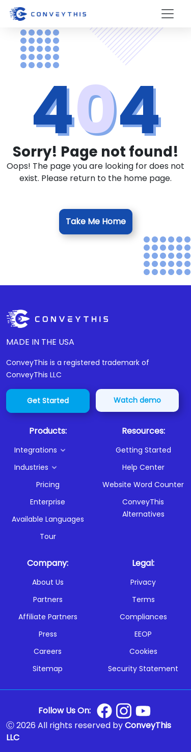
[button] (52, 450)
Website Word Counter (143, 484)
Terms (143, 599)
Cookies (143, 651)
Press (48, 634)
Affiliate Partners (47, 617)
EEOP (143, 634)
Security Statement (143, 669)
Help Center (143, 467)
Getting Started (143, 450)
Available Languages (48, 519)
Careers (48, 651)
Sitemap (48, 669)
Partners (48, 599)
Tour (48, 536)
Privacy (143, 582)
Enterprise (47, 502)
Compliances (143, 617)
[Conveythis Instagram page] (123, 710)
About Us (48, 582)
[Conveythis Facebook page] (104, 710)
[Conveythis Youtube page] (143, 711)
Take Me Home (96, 221)
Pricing (48, 484)
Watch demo (137, 400)
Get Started (48, 401)
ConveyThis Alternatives (143, 508)
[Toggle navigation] (167, 13)
